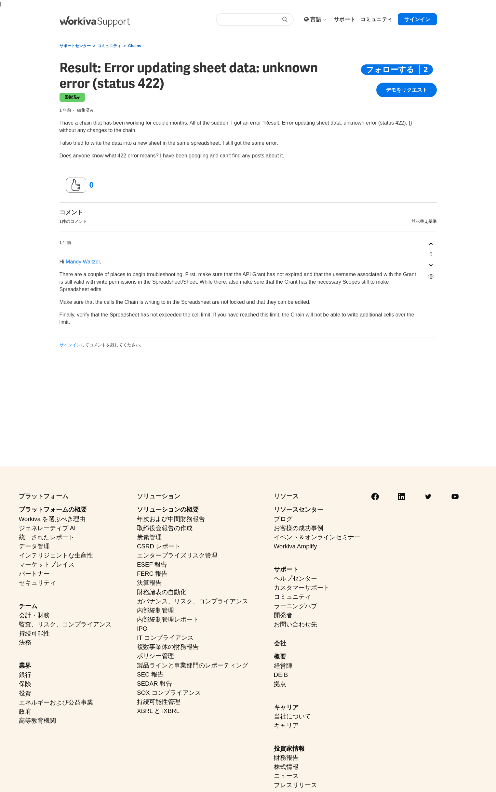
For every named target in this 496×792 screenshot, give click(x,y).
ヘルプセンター (295, 578)
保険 (25, 683)
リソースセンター (298, 509)
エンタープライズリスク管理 (177, 555)
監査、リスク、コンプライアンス (65, 624)
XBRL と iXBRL (158, 710)
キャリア (286, 707)
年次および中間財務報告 (171, 519)
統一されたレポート (46, 537)
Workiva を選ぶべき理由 (52, 519)
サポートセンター (75, 46)
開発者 (283, 615)
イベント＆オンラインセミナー (317, 537)
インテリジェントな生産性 (56, 555)
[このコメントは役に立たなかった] (431, 265)
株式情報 (286, 766)
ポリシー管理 (155, 655)
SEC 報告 (150, 674)
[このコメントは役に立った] (431, 244)
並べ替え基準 (424, 221)
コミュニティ (109, 46)
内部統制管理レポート (168, 619)
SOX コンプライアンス (169, 692)
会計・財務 (34, 615)
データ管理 (34, 546)
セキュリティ (37, 582)
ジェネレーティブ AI (47, 528)
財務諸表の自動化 (161, 592)
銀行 (25, 674)
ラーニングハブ (295, 606)
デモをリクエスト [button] (406, 90)
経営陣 (283, 665)
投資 (25, 693)
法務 (25, 642)
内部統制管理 (155, 610)
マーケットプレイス (46, 564)
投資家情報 (289, 748)
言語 (318, 19)
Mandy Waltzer (83, 261)
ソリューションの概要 (168, 509)
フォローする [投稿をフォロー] (390, 69)
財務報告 (286, 757)
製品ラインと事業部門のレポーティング (192, 665)
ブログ (283, 519)
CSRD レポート (159, 546)
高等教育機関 (37, 720)
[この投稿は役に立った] (76, 185)
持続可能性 (34, 633)
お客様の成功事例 (298, 528)
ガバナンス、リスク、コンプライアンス (192, 601)
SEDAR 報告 (154, 683)
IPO (142, 628)
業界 (25, 665)
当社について (292, 716)
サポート (286, 569)
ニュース (286, 775)
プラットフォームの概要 (53, 509)
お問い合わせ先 (295, 624)
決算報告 (149, 582)
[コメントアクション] (431, 276)
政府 (25, 711)
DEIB (281, 674)
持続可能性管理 (158, 701)
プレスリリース (295, 785)
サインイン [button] (417, 19)
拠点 (280, 683)
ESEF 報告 (152, 564)
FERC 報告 (152, 573)
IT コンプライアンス (165, 637)
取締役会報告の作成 (165, 528)
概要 (280, 656)
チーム (28, 606)
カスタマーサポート (301, 587)
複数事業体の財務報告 (168, 646)
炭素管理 (149, 537)
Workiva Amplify (295, 546)
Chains (134, 46)
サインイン (70, 344)
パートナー (34, 573)
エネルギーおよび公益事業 (56, 702)
